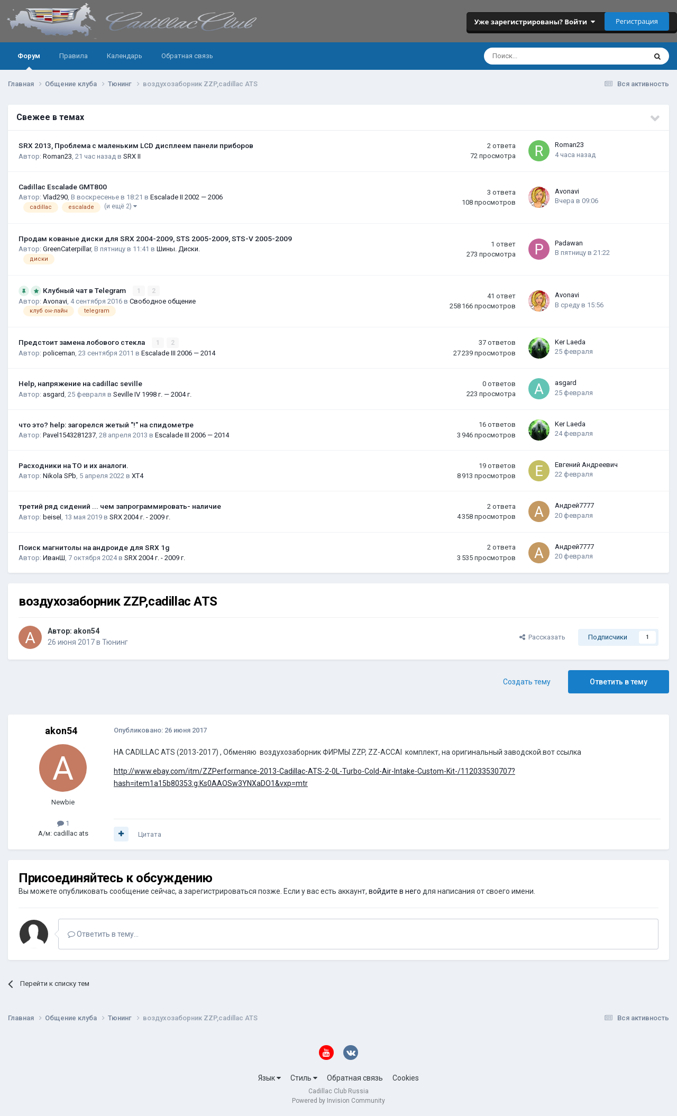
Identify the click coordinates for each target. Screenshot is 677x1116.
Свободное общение (163, 301)
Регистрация (637, 21)
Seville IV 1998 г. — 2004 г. (152, 394)
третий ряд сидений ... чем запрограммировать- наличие (120, 506)
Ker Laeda (570, 342)
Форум (28, 61)
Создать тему (527, 682)
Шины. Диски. (178, 249)
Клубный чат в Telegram (85, 290)
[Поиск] (536, 56)
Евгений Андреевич (586, 465)
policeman (59, 353)
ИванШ (54, 558)
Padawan (569, 243)
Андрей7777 (574, 505)
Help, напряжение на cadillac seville (80, 383)
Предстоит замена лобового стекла (83, 342)
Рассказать (542, 637)
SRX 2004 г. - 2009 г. (139, 517)
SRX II (132, 156)
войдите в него (395, 891)
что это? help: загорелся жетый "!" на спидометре (106, 424)
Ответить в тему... (103, 934)
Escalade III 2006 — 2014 (178, 353)
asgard (54, 394)
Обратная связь (187, 56)
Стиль (303, 1078)
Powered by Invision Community (338, 1100)
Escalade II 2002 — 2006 (186, 197)
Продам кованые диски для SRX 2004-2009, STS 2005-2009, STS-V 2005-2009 (155, 238)
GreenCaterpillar (67, 249)
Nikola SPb (59, 476)
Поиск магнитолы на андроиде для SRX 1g (94, 547)
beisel (52, 517)
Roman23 (57, 156)
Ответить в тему (618, 682)
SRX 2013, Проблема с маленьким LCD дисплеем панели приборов (136, 145)
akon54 (86, 631)
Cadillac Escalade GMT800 (63, 186)
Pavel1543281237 (69, 435)
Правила (73, 56)
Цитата (149, 834)
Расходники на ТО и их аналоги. (74, 465)
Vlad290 (55, 197)
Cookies (405, 1078)
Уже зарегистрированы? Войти (534, 21)
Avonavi (567, 191)
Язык (269, 1078)
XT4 (137, 476)
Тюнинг (115, 642)
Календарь (124, 56)
